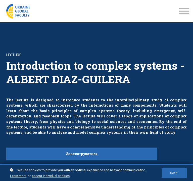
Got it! (174, 173)
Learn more (18, 176)
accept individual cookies (51, 176)
